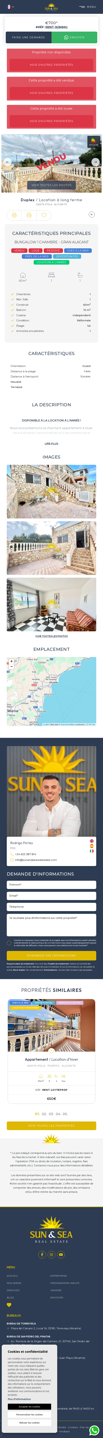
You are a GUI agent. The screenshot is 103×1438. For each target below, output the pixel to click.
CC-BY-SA (90, 724)
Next (95, 162)
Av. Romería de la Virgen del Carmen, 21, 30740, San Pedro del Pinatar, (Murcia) (48, 1343)
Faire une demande (28, 37)
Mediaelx (64, 1431)
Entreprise (58, 1275)
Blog (10, 1297)
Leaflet (46, 724)
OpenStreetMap (67, 724)
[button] (14, 215)
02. (44, 1114)
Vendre (56, 1290)
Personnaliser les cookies (29, 1414)
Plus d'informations (19, 1399)
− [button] (11, 666)
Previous (7, 162)
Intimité (61, 1427)
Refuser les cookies (29, 1422)
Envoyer (74, 37)
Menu (87, 6)
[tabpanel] (51, 1051)
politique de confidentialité (48, 943)
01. (37, 1114)
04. (58, 1114)
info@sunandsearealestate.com (33, 860)
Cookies (73, 1427)
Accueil (12, 1275)
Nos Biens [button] (14, 1283)
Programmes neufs (64, 1283)
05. (65, 1114)
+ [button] (11, 661)
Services (13, 1290)
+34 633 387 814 (23, 854)
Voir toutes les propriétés (51, 1125)
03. (51, 1114)
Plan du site (87, 1427)
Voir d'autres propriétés (51, 64)
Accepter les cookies (29, 1406)
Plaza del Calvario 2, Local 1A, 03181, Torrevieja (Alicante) (44, 1328)
